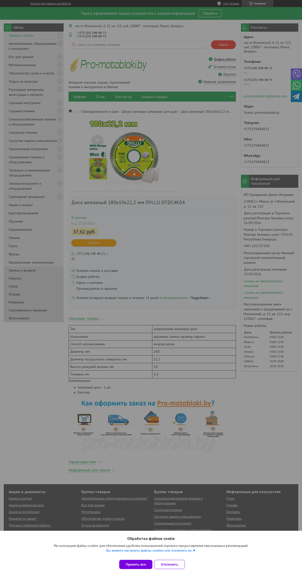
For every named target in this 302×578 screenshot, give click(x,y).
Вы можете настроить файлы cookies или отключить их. (149, 553)
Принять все (136, 564)
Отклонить (172, 564)
